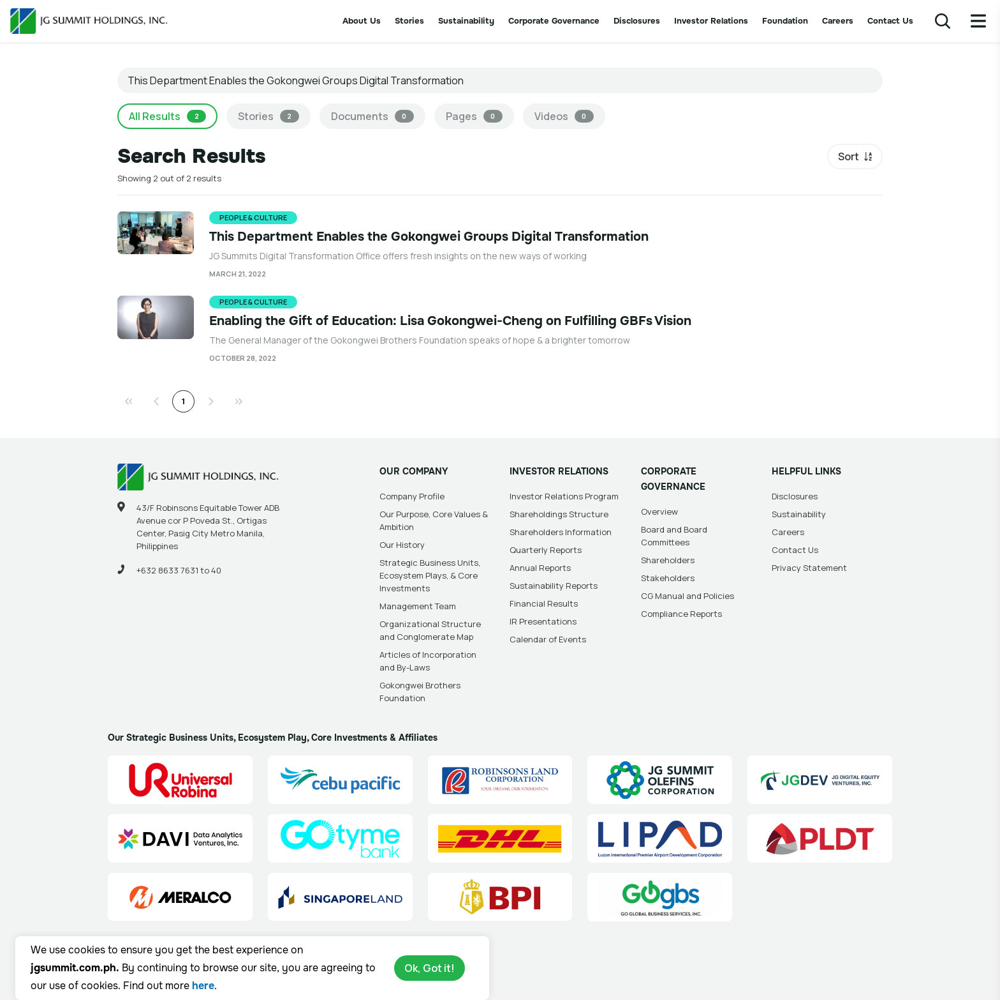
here (203, 985)
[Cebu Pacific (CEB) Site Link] (340, 779)
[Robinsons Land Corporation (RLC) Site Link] (500, 779)
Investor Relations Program (564, 496)
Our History (402, 544)
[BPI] (500, 897)
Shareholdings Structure (559, 514)
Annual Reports (540, 567)
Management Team (417, 606)
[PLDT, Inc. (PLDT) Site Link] (819, 838)
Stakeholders (668, 578)
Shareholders (668, 560)
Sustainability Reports (554, 585)
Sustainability (466, 20)
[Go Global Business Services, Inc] (659, 897)
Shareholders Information (561, 532)
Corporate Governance (553, 20)
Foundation (785, 20)
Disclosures (637, 20)
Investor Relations (711, 20)
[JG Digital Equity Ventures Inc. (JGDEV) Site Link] (819, 779)
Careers (837, 20)
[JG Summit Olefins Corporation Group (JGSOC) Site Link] (659, 779)
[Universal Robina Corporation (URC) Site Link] (180, 779)
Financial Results (544, 603)
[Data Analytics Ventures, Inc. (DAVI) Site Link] (180, 838)
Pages (474, 116)
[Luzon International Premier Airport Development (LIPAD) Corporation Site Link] (659, 838)
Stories (409, 20)
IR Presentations (543, 621)
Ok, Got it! (429, 968)
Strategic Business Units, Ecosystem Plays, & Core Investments (429, 575)
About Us (361, 20)
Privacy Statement (809, 567)
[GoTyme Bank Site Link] (340, 838)
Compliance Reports (681, 613)
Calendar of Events (548, 639)
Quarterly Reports (546, 550)
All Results (167, 116)
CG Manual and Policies (687, 596)
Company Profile (412, 496)
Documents (372, 116)
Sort (848, 156)
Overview (659, 511)
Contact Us (890, 20)
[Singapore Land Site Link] (340, 897)
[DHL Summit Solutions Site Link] (500, 838)
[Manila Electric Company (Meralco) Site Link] (180, 897)
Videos (564, 116)
